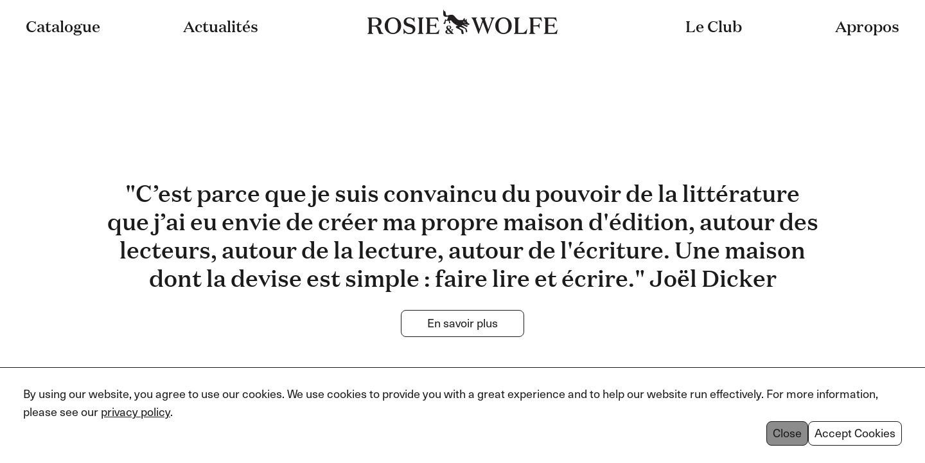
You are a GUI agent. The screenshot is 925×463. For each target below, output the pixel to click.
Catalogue (63, 26)
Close (787, 433)
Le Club (713, 26)
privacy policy (135, 412)
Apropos (867, 26)
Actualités (220, 26)
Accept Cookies (855, 433)
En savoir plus (462, 323)
